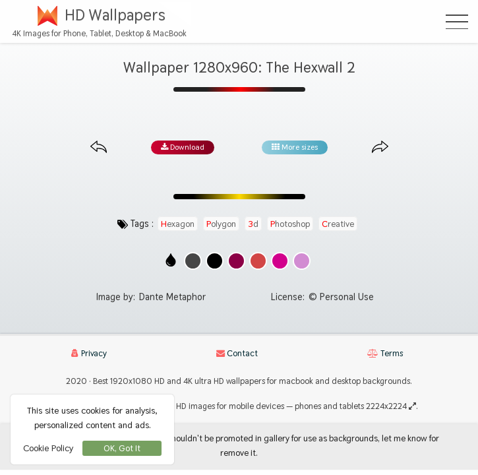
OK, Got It (122, 448)
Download (182, 147)
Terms (385, 353)
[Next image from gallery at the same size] (380, 147)
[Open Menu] (457, 22)
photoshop (290, 224)
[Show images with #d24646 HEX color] (258, 261)
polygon (221, 224)
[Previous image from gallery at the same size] (98, 147)
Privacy (89, 353)
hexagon (177, 224)
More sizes (295, 147)
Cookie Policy (48, 448)
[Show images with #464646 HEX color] (193, 261)
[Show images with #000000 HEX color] (215, 261)
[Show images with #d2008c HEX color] (280, 261)
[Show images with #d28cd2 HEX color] (302, 261)
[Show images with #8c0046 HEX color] (236, 261)
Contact (237, 353)
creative (338, 224)
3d (253, 224)
